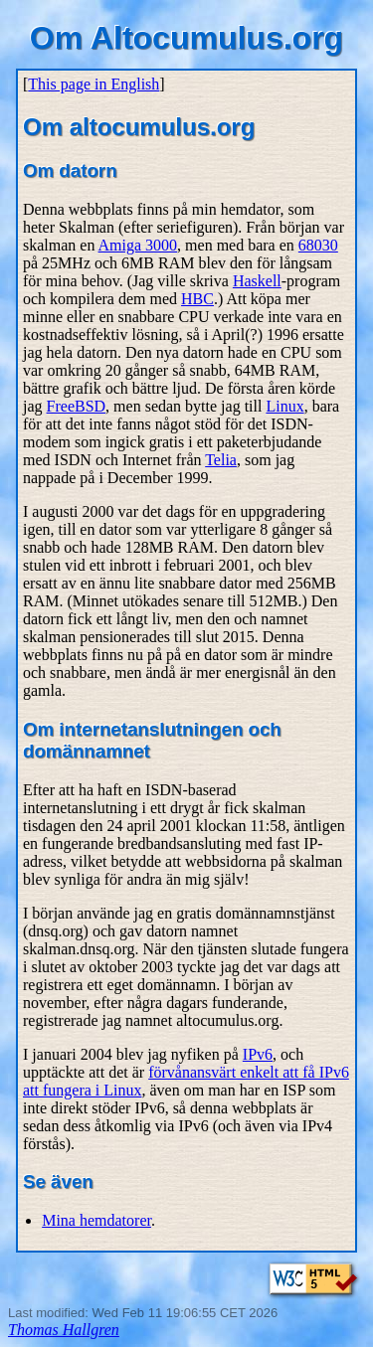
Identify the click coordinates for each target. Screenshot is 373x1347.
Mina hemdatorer (96, 1220)
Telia (221, 459)
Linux (284, 406)
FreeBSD (76, 406)
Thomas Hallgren (63, 1329)
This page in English (93, 84)
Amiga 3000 (138, 245)
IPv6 (258, 1054)
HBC (197, 298)
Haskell (257, 280)
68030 (318, 245)
